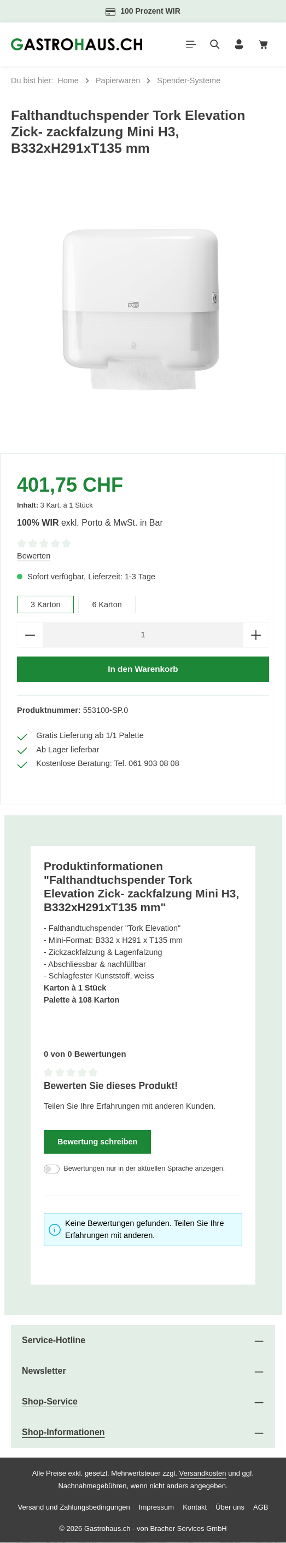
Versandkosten (202, 1474)
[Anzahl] (143, 635)
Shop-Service (50, 1402)
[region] (143, 311)
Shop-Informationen (63, 1432)
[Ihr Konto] (239, 44)
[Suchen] (215, 44)
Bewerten (33, 555)
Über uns (229, 1508)
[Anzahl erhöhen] (256, 635)
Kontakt (195, 1508)
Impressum (156, 1508)
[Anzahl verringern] (30, 635)
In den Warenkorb (143, 670)
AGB (260, 1508)
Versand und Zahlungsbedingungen (74, 1508)
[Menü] (191, 44)
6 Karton (107, 604)
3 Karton (46, 604)
